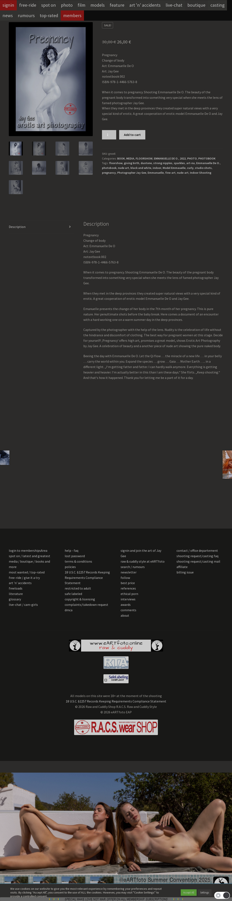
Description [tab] (17, 227)
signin (8, 5)
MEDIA (130, 158)
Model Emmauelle (174, 168)
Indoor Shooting (200, 173)
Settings (204, 892)
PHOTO (192, 158)
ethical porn (129, 594)
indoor (157, 168)
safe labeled (73, 594)
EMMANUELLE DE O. (166, 158)
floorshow (115, 163)
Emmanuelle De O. (208, 163)
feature (117, 5)
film (81, 5)
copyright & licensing (80, 599)
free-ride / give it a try (24, 578)
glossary (15, 599)
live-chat (174, 5)
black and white (140, 168)
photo (67, 5)
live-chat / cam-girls (23, 604)
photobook (109, 168)
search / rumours (133, 567)
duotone (146, 163)
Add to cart (132, 135)
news (8, 15)
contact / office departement (197, 550)
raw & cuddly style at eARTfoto (143, 561)
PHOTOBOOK (206, 158)
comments (128, 610)
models (97, 5)
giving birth (131, 163)
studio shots (203, 168)
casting (217, 5)
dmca (68, 610)
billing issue (185, 572)
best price (128, 583)
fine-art (170, 173)
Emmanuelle (156, 173)
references (128, 588)
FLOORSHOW (144, 158)
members (72, 15)
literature (16, 594)
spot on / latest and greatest (29, 556)
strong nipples (162, 163)
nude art (123, 168)
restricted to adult (78, 588)
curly (190, 168)
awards (126, 604)
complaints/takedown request (86, 604)
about (125, 615)
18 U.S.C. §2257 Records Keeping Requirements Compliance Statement (87, 577)
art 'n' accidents (145, 5)
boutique (196, 5)
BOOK (121, 158)
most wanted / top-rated (27, 572)
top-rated (49, 15)
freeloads (15, 588)
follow (125, 578)
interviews (128, 599)
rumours (26, 15)
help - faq (71, 550)
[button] (222, 895)
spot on (48, 5)
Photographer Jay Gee (131, 173)
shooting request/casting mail (198, 561)
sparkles (179, 163)
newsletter (129, 572)
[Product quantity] (109, 135)
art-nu (190, 163)
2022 (183, 158)
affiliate (182, 567)
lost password (75, 556)
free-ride (27, 5)
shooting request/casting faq (197, 556)
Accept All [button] (188, 892)
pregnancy (109, 173)
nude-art (182, 173)
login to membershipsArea (28, 550)
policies (70, 567)
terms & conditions (78, 561)
